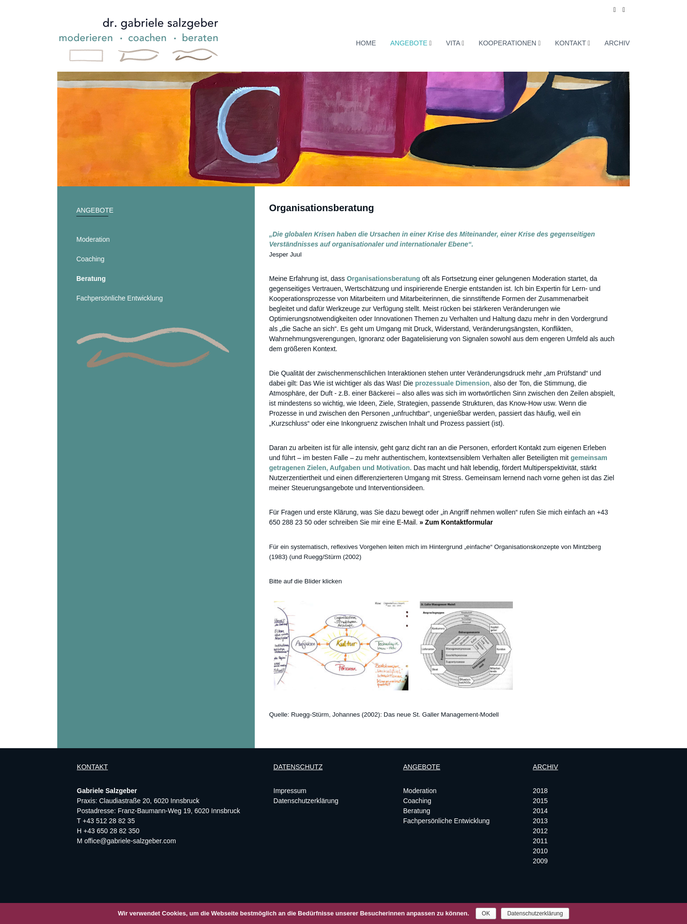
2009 (540, 861)
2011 (540, 841)
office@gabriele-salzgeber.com (130, 841)
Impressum (289, 791)
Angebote (408, 43)
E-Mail (406, 522)
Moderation (93, 239)
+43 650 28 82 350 (111, 831)
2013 (540, 821)
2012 (540, 831)
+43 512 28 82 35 (109, 821)
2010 (540, 851)
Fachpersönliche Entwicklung (119, 298)
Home (366, 43)
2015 (540, 801)
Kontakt (570, 43)
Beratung (90, 278)
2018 (540, 791)
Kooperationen (507, 43)
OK (486, 913)
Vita (453, 43)
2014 (540, 811)
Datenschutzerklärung (305, 801)
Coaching (90, 259)
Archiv (617, 43)
